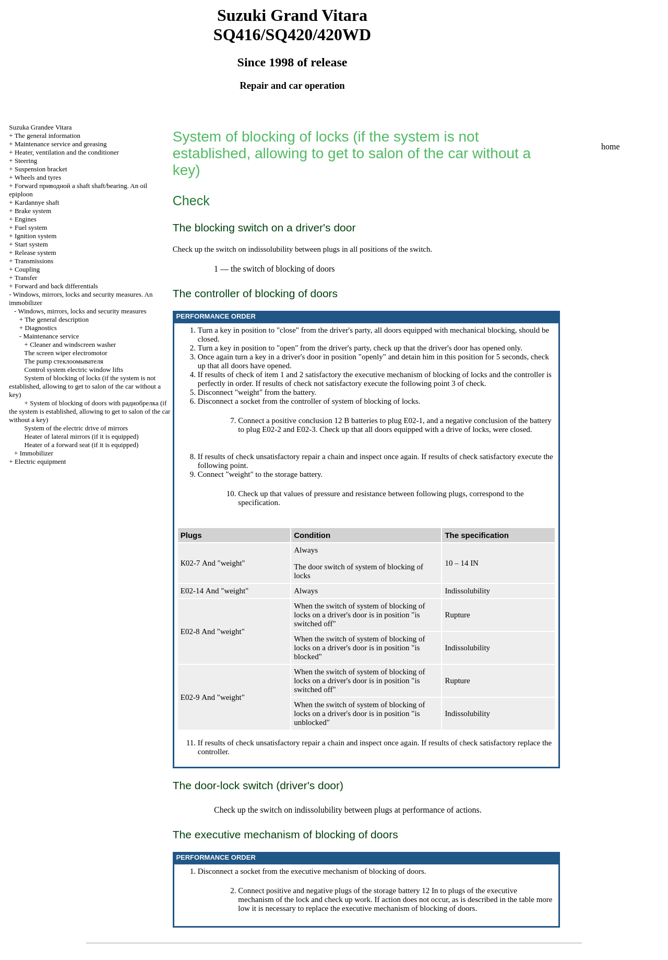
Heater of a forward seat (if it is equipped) (82, 445)
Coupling (27, 269)
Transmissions (34, 261)
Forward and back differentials (56, 286)
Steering (26, 161)
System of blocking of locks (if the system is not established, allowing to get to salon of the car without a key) (85, 386)
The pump (63, 361)
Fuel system (31, 227)
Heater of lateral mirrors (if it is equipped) (82, 436)
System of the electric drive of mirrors (76, 428)
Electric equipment (40, 461)
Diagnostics (40, 328)
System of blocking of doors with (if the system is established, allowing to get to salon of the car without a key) (89, 411)
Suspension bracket (41, 169)
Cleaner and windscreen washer (73, 344)
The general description (57, 319)
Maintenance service (51, 336)
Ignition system (36, 236)
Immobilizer (36, 453)
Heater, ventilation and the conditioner (67, 152)
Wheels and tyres (38, 177)
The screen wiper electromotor (65, 353)
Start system (31, 244)
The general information (47, 135)
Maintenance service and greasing (61, 144)
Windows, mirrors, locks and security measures (82, 311)
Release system (35, 252)
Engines (26, 219)
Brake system (33, 211)
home (610, 146)
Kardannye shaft (37, 202)
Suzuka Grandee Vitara (40, 127)
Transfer (26, 278)
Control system (74, 369)
